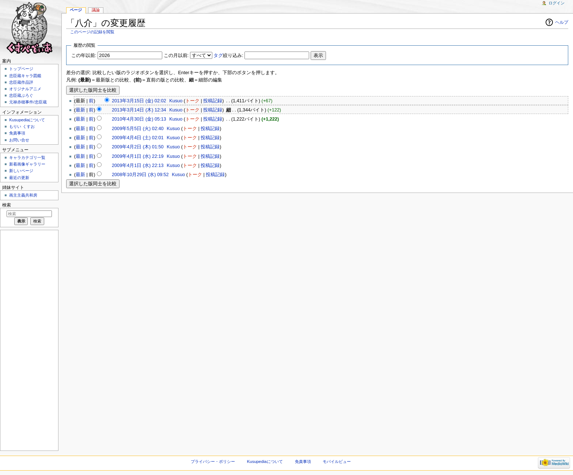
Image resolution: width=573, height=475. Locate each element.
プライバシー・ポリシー (213, 461)
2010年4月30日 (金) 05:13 (139, 119)
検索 (6, 205)
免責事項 (17, 133)
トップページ (21, 68)
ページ (76, 10)
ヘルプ (561, 22)
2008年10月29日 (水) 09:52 (140, 174)
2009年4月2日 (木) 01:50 (138, 146)
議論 (96, 10)
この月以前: (176, 55)
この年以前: (83, 55)
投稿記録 (212, 100)
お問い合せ (19, 140)
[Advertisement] (28, 339)
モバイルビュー (337, 461)
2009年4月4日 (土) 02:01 (138, 137)
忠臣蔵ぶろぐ (21, 95)
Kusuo (175, 100)
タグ (218, 55)
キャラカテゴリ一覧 (27, 157)
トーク (192, 100)
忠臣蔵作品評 (21, 82)
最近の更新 (19, 177)
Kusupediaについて (27, 120)
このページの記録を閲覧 (92, 32)
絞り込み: (228, 55)
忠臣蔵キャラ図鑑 (25, 75)
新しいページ (21, 170)
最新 (80, 110)
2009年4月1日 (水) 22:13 (138, 165)
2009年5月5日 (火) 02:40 (138, 128)
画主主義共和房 (23, 195)
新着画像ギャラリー (27, 164)
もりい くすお (21, 126)
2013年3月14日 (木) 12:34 (139, 110)
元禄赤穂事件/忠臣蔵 (27, 102)
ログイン (557, 3)
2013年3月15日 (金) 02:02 (139, 100)
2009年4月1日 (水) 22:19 (138, 156)
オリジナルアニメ (25, 89)
